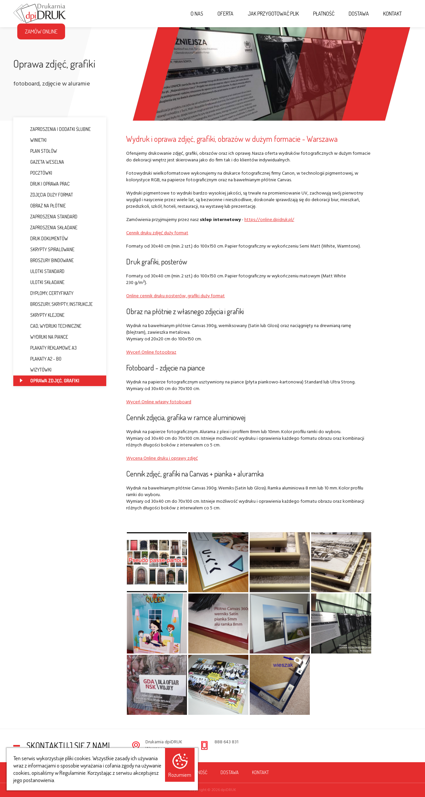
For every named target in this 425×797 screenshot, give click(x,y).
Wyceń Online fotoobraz (151, 352)
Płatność (323, 13)
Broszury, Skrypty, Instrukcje (56, 304)
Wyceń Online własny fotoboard (158, 402)
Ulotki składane (42, 282)
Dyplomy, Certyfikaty (46, 293)
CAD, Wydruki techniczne (50, 326)
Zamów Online (41, 31)
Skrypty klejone (42, 315)
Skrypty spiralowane (47, 249)
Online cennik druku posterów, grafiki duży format (175, 296)
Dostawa (359, 13)
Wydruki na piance (44, 337)
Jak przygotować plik (273, 13)
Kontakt (392, 13)
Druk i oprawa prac (45, 184)
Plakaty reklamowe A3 (48, 348)
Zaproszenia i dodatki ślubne (55, 129)
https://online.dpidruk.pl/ (269, 220)
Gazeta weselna (42, 162)
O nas (197, 13)
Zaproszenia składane (48, 227)
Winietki (33, 140)
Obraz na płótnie (43, 205)
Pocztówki (36, 173)
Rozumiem (179, 774)
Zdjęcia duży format (46, 195)
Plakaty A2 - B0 (40, 359)
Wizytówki (35, 369)
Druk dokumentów (44, 238)
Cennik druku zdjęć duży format (157, 233)
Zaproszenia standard (48, 216)
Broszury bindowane (47, 260)
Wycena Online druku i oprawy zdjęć (162, 458)
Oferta (225, 13)
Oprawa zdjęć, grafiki (49, 380)
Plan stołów (38, 151)
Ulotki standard (42, 271)
